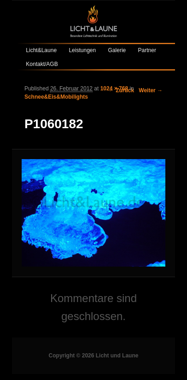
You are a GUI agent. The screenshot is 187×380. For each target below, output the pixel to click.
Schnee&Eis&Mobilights (56, 97)
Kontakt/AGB (42, 64)
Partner (147, 50)
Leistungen (82, 50)
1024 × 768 (114, 88)
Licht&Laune (41, 50)
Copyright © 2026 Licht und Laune (94, 355)
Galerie (117, 50)
